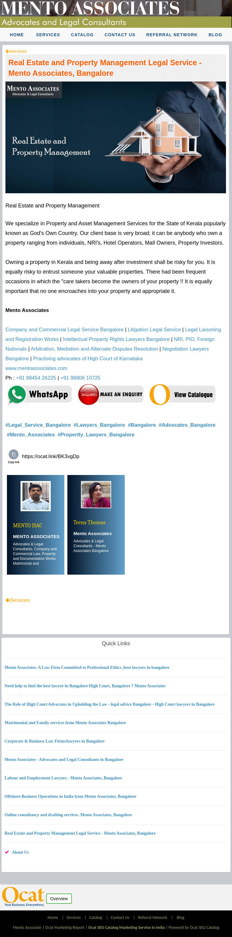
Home (17, 34)
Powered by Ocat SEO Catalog (194, 927)
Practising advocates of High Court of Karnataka (88, 358)
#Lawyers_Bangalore (100, 425)
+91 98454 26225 (36, 378)
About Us (20, 852)
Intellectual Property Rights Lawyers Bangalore (116, 339)
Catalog (82, 34)
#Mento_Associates (31, 435)
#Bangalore (142, 425)
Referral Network (172, 34)
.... (42, 563)
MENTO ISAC (27, 525)
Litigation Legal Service (154, 329)
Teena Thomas (89, 522)
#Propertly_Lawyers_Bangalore (97, 435)
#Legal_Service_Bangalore (38, 425)
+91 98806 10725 (80, 378)
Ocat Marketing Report (64, 927)
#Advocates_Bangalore (187, 425)
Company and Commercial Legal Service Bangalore (64, 329)
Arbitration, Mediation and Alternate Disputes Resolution (94, 349)
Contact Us (120, 34)
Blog (215, 34)
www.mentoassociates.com (36, 368)
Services (48, 34)
